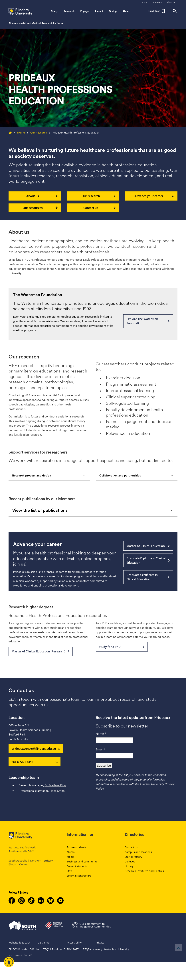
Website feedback (19, 942)
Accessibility (74, 942)
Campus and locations (138, 852)
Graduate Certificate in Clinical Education (148, 577)
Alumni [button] (99, 11)
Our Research (36, 132)
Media (70, 856)
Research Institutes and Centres (144, 871)
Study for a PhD (122, 646)
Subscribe (104, 766)
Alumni (71, 852)
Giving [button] (113, 11)
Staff (69, 871)
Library (129, 866)
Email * (101, 749)
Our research (99, 196)
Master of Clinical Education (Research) (41, 651)
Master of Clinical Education (148, 545)
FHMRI (18, 132)
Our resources (40, 208)
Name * (101, 734)
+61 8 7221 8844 (34, 761)
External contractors (79, 875)
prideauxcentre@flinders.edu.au (35, 748)
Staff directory (133, 856)
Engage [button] (84, 11)
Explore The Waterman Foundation (148, 321)
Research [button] (69, 11)
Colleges (130, 861)
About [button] (126, 11)
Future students (76, 847)
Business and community (82, 861)
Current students (77, 866)
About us (42, 196)
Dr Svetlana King (55, 785)
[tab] (49, 475)
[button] (157, 11)
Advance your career (154, 196)
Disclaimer (44, 942)
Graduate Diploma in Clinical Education (148, 560)
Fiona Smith (57, 791)
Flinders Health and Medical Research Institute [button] (36, 23)
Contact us (99, 208)
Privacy (100, 942)
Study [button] (54, 11)
